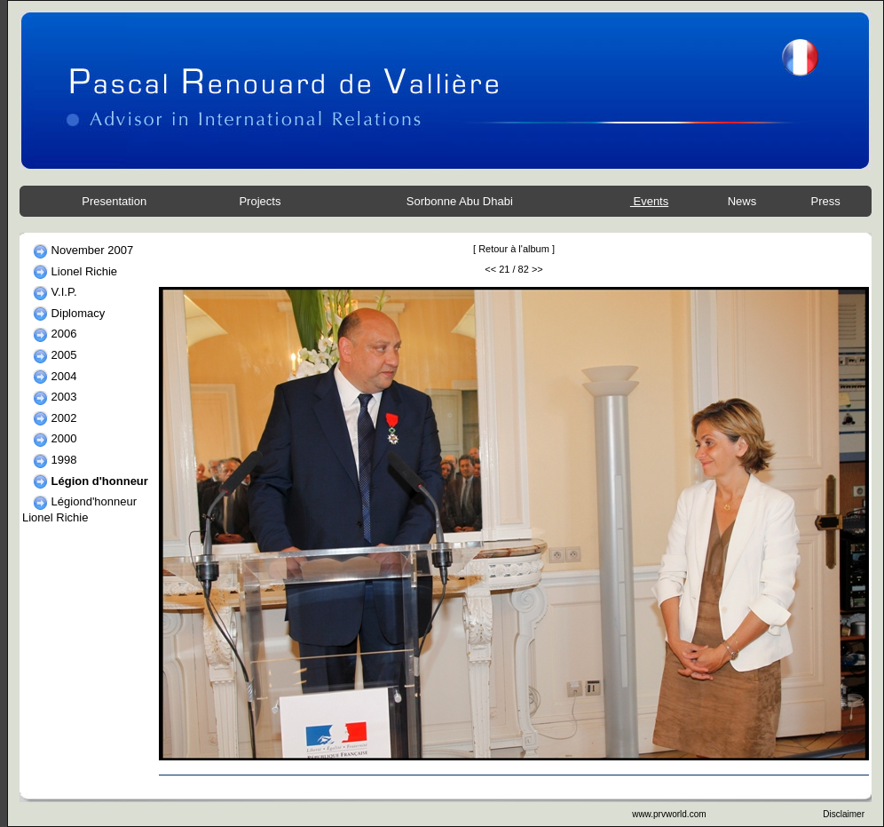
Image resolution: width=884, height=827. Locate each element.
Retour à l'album (513, 248)
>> (537, 269)
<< (490, 269)
